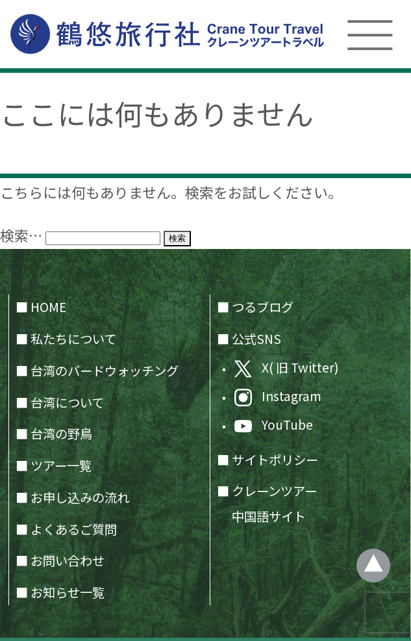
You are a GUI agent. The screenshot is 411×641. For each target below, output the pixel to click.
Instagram (277, 396)
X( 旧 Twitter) (286, 368)
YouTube (273, 425)
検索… (21, 235)
